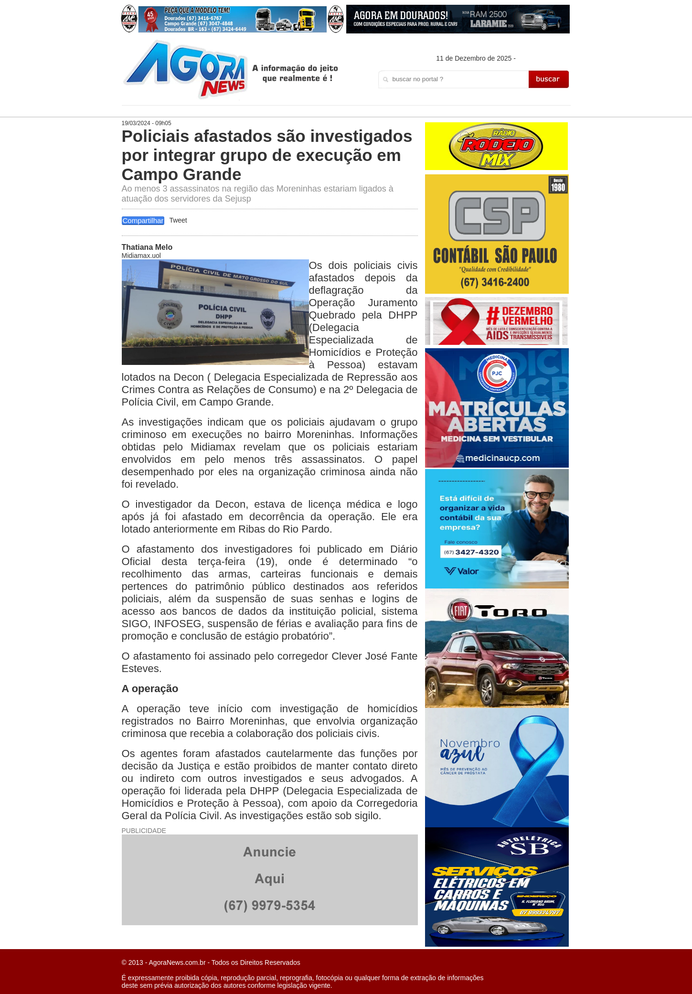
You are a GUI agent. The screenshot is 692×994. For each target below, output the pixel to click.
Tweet (178, 220)
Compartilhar (143, 220)
